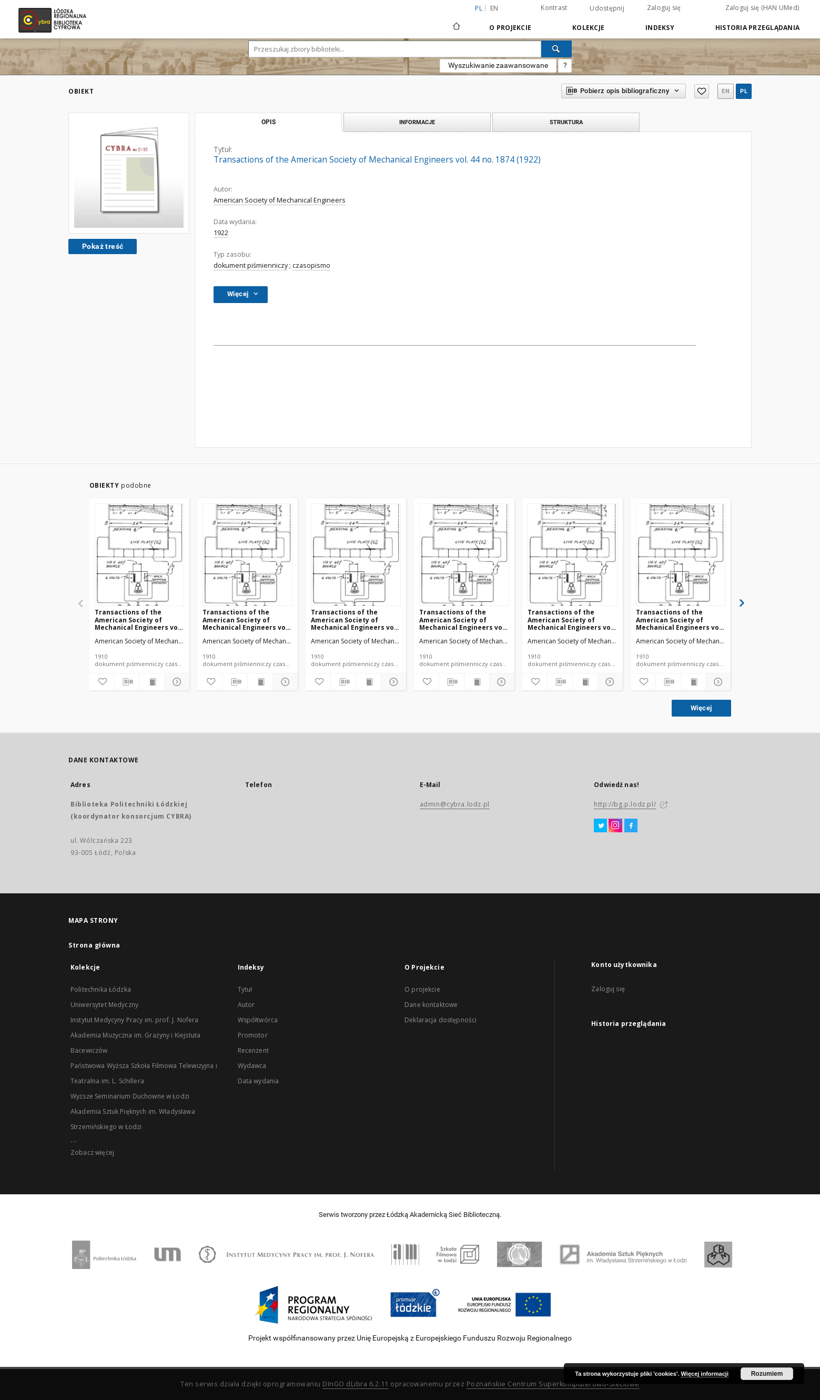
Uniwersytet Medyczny (104, 1004)
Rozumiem (767, 1373)
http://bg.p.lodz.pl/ (625, 804)
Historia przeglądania (757, 27)
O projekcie (422, 989)
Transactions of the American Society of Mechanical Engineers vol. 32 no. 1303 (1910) (246, 619)
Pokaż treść (102, 246)
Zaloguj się (664, 7)
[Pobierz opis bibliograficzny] (126, 682)
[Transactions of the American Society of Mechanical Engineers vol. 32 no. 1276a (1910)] (139, 555)
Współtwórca (258, 1019)
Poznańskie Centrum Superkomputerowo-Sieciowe (553, 1383)
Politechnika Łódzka (100, 989)
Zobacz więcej (92, 1152)
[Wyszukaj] (556, 49)
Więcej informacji (704, 1374)
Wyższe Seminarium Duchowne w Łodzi (129, 1096)
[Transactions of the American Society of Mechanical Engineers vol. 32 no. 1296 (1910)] (680, 555)
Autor (246, 1004)
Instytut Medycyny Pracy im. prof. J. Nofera (134, 1019)
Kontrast (554, 7)
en (494, 8)
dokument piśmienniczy (251, 265)
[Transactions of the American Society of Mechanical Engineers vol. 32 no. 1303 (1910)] (247, 555)
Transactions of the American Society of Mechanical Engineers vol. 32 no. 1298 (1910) (571, 619)
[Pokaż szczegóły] (175, 682)
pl (743, 91)
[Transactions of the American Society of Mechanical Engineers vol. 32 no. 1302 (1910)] (464, 555)
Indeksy (659, 27)
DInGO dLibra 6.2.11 (355, 1383)
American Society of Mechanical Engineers (280, 200)
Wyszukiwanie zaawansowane (498, 65)
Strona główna (94, 945)
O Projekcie (510, 27)
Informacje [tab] (417, 122)
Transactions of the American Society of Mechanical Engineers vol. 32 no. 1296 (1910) (679, 619)
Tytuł (245, 989)
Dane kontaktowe (431, 1004)
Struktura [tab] (566, 122)
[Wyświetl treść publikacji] (151, 682)
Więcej (701, 708)
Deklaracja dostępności (440, 1019)
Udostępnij (607, 8)
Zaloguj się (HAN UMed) (762, 7)
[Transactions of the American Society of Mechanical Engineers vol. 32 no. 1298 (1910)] (572, 555)
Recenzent (253, 1050)
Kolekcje (588, 27)
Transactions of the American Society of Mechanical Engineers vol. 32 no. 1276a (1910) (138, 619)
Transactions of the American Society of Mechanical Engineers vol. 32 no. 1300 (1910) (354, 619)
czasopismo (311, 265)
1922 (221, 232)
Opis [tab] (268, 122)
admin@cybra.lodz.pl (455, 804)
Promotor (253, 1035)
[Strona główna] (456, 21)
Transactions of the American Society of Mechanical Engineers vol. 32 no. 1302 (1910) (463, 619)
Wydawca (252, 1065)
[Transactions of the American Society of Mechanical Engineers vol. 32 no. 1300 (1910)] (355, 555)
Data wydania (258, 1080)
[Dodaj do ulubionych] (101, 682)
